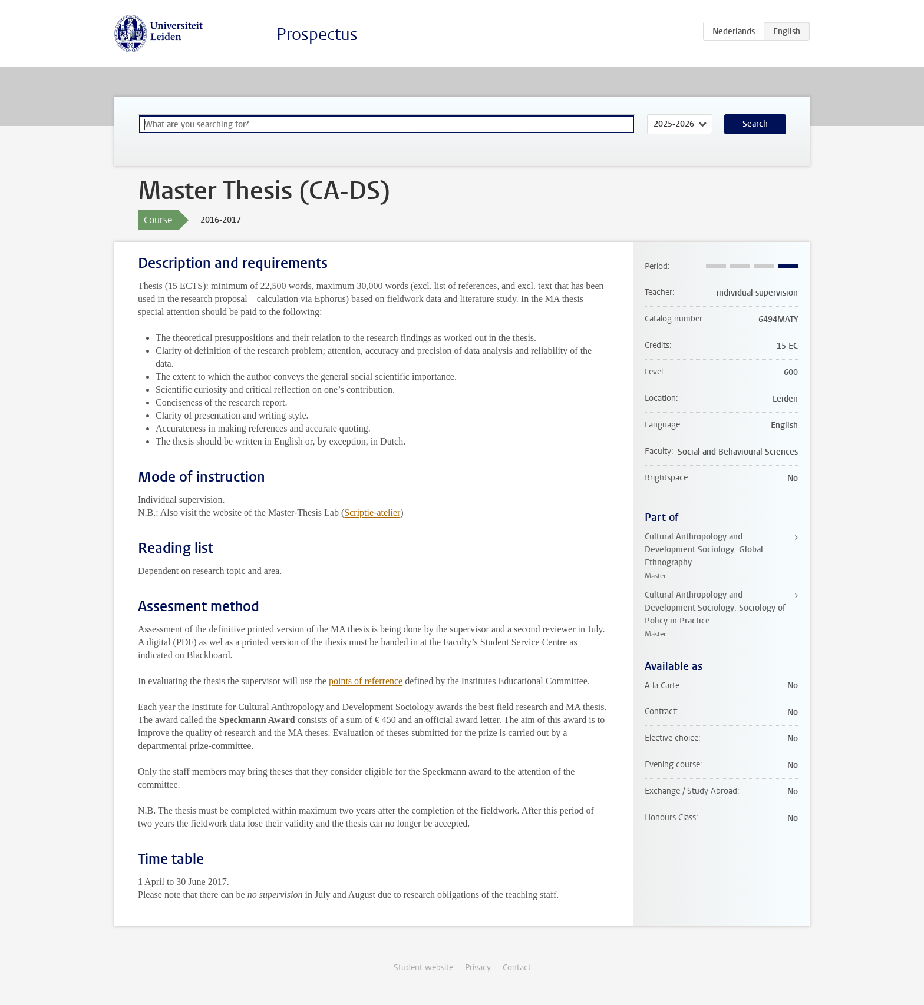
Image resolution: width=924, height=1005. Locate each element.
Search (755, 124)
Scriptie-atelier (372, 513)
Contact (517, 967)
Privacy (478, 967)
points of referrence (365, 681)
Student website (423, 967)
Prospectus (317, 34)
